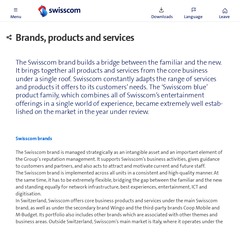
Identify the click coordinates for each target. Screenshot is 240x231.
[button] (15, 11)
